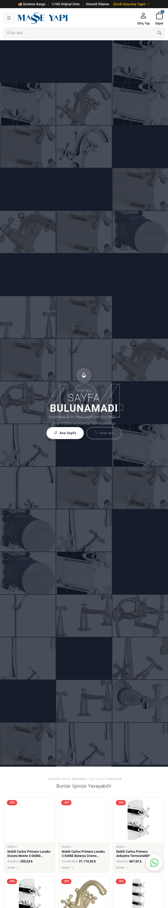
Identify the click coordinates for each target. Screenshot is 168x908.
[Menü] (9, 18)
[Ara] (159, 33)
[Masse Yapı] (75, 18)
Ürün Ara (104, 433)
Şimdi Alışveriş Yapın (131, 4)
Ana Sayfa (65, 433)
